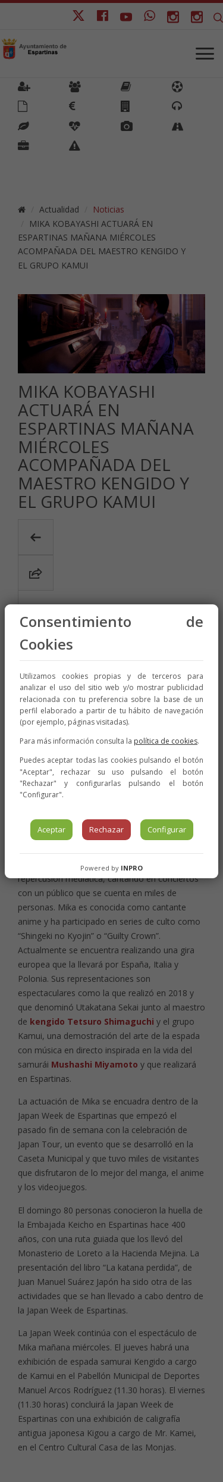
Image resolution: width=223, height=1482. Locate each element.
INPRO (132, 867)
